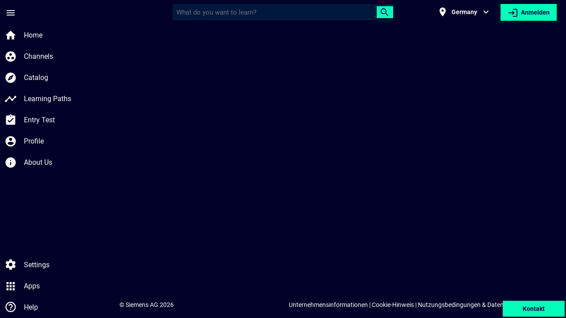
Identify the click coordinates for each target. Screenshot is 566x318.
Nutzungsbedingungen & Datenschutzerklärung (483, 304)
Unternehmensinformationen (328, 304)
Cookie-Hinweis (393, 304)
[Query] (276, 13)
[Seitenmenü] (10, 12)
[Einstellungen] (10, 265)
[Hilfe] (10, 307)
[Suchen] (385, 12)
